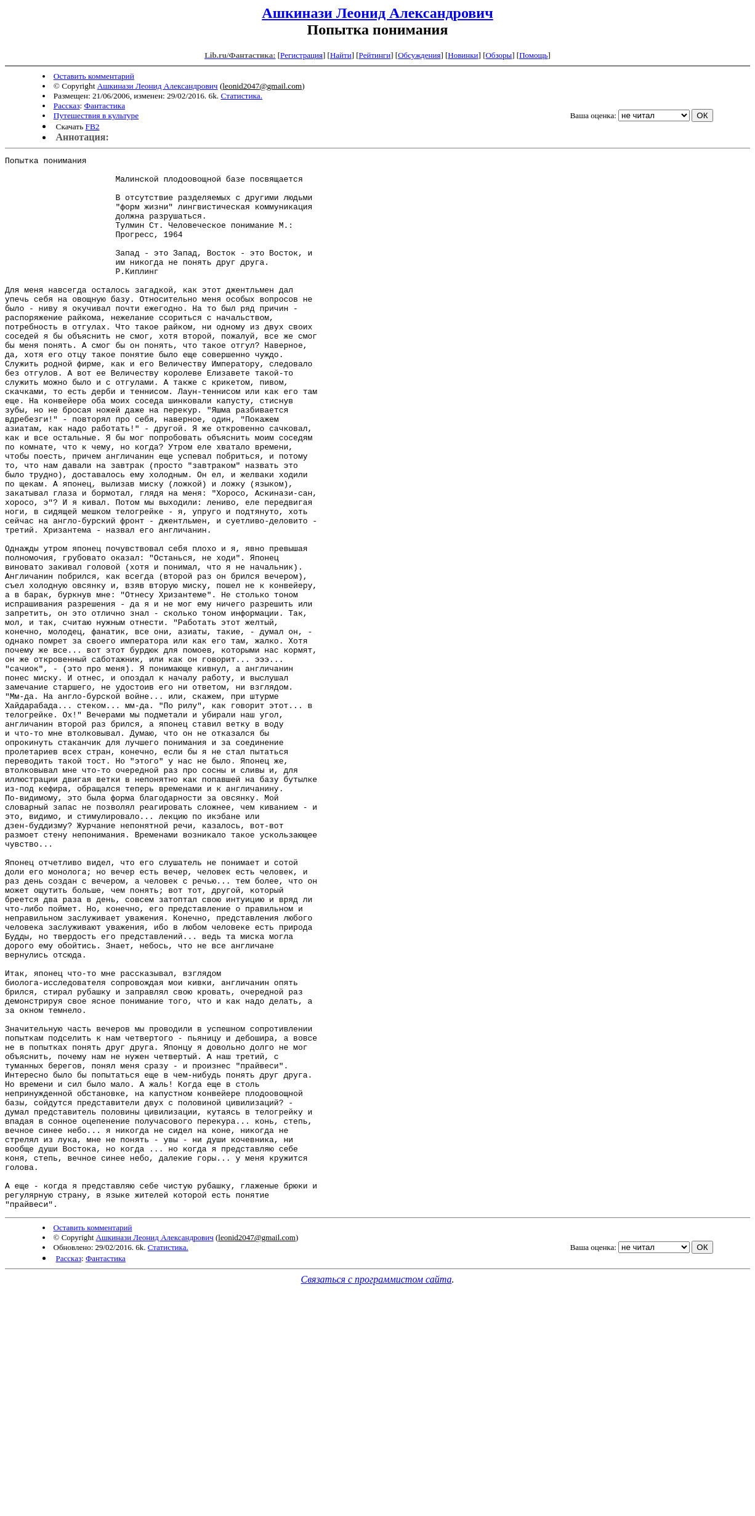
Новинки (463, 55)
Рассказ (67, 105)
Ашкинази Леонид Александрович (377, 13)
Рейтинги (375, 55)
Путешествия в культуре (96, 115)
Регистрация (301, 55)
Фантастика (105, 105)
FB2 (93, 126)
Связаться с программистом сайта (376, 1490)
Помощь (533, 55)
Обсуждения (419, 55)
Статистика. (241, 95)
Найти (341, 55)
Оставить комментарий (94, 76)
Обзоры (498, 55)
